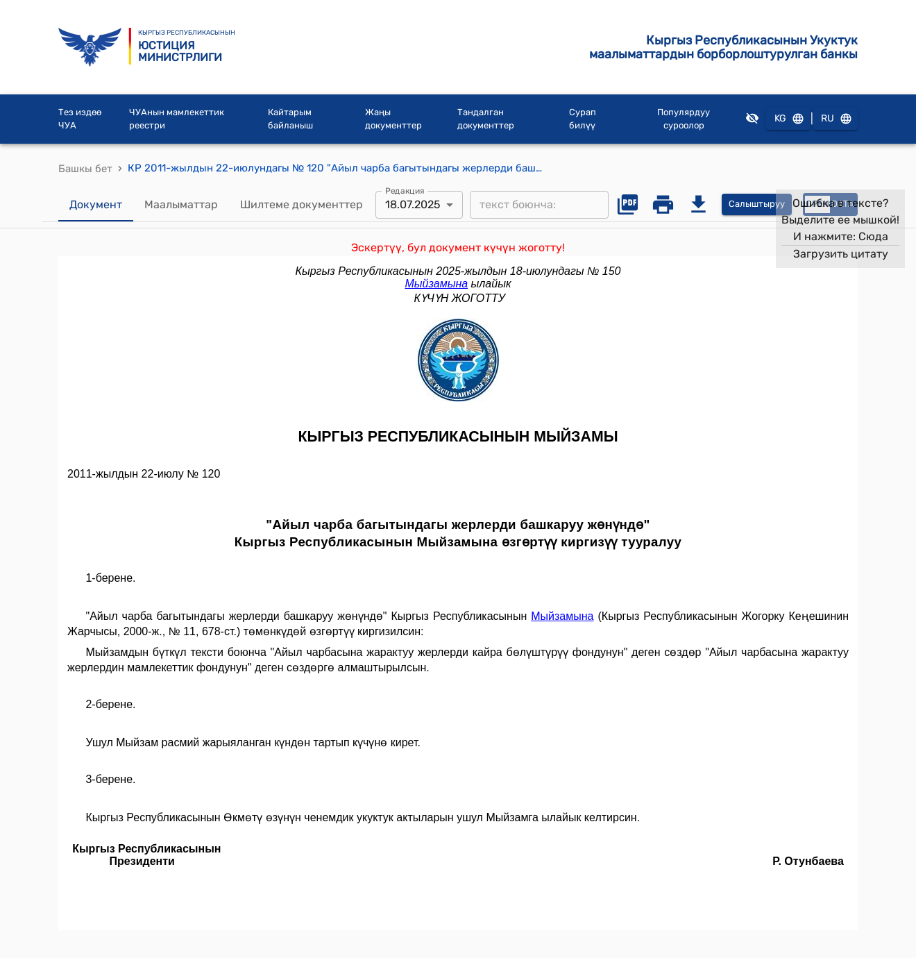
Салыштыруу (757, 204)
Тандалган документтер (485, 119)
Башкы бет (85, 168)
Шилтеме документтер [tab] (301, 204)
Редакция (405, 190)
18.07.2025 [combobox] (413, 204)
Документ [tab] (95, 204)
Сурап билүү (582, 119)
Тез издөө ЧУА (79, 119)
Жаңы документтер (393, 119)
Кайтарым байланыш (290, 119)
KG (788, 119)
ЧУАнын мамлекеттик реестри (176, 119)
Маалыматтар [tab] (181, 204)
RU (835, 119)
